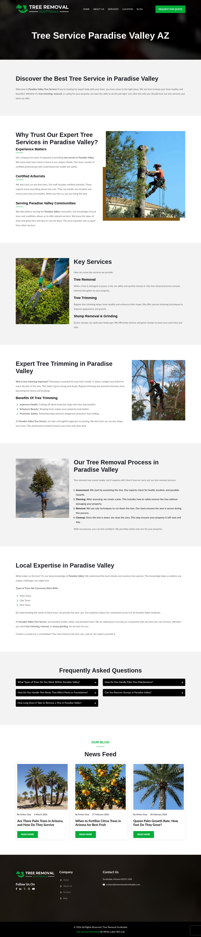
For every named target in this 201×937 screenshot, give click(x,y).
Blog (140, 9)
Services (113, 9)
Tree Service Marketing (88, 931)
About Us (98, 9)
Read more (27, 834)
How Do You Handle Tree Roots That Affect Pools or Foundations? (53, 692)
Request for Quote (170, 9)
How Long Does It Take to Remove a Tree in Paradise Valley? (50, 702)
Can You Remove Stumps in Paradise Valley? (128, 692)
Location (127, 9)
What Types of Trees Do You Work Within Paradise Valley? (49, 681)
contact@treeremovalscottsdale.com (123, 884)
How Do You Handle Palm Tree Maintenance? (129, 681)
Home (86, 9)
